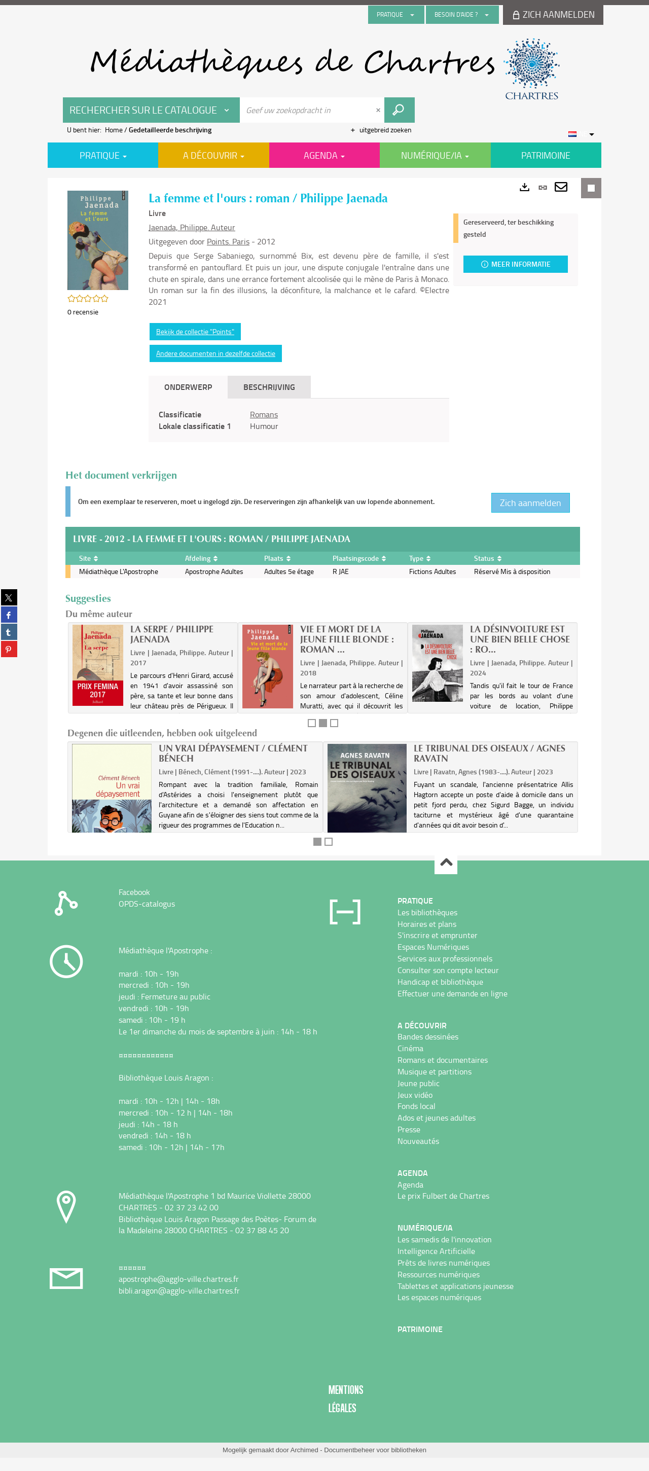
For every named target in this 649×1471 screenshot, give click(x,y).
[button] (97, 239)
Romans (264, 414)
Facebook (134, 892)
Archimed (304, 1450)
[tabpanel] (299, 420)
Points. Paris (228, 241)
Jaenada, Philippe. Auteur (192, 227)
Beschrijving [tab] (269, 386)
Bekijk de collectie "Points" (195, 331)
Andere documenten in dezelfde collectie (215, 353)
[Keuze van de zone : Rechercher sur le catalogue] (151, 110)
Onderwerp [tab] (188, 386)
